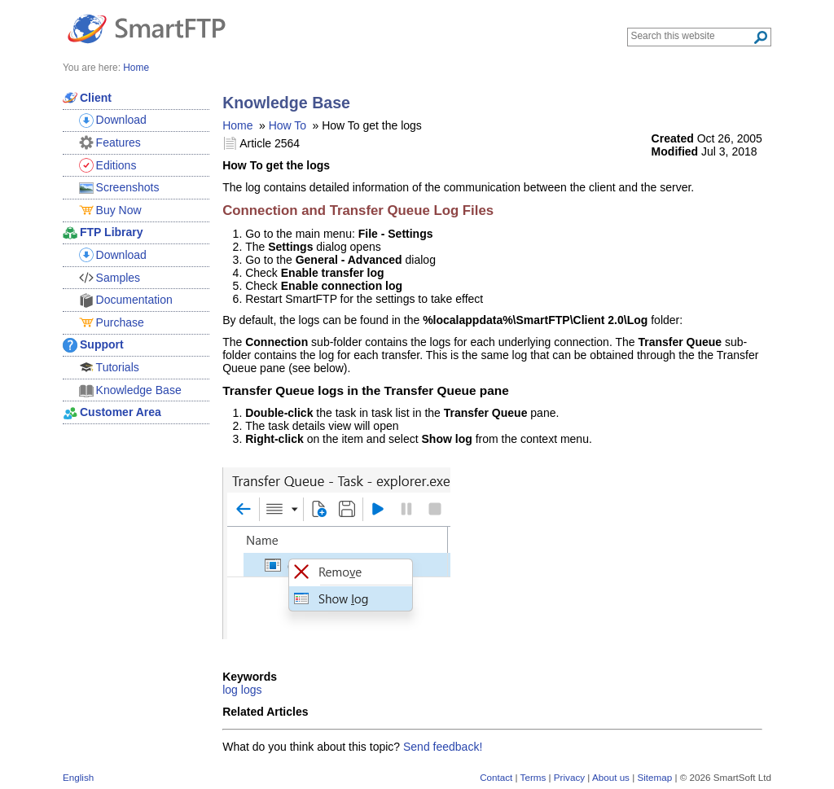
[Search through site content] (692, 36)
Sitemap (654, 777)
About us (611, 777)
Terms (533, 777)
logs (251, 689)
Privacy (569, 777)
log (230, 689)
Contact (496, 777)
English (78, 777)
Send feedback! (442, 746)
